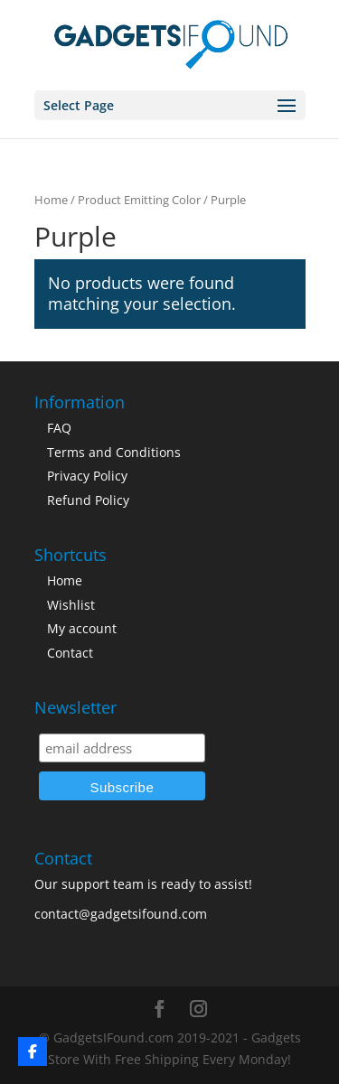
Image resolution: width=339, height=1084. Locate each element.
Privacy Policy (87, 475)
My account (82, 628)
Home (51, 200)
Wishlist (71, 604)
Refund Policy (88, 500)
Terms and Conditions (114, 452)
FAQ (59, 427)
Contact (70, 652)
